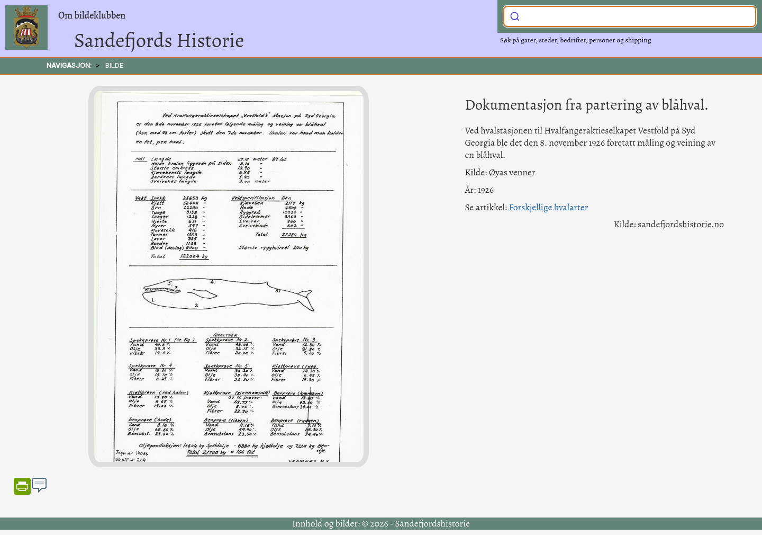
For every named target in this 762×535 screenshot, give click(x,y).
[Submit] (514, 15)
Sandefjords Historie (159, 40)
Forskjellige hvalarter (548, 207)
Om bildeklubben (91, 15)
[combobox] (630, 16)
